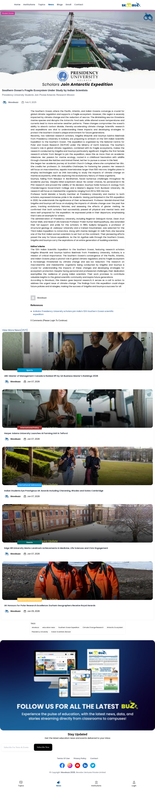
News (51, 4)
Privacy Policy (80, 758)
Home (17, 4)
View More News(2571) (15, 330)
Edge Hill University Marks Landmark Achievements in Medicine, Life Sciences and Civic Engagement (56, 548)
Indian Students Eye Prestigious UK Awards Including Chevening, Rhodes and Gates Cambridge (53, 490)
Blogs (60, 4)
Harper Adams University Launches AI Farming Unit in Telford (36, 433)
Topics (41, 4)
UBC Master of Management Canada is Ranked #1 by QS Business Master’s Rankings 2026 (51, 375)
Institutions (29, 4)
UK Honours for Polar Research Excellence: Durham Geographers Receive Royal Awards (49, 605)
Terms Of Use (63, 758)
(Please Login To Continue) (55, 320)
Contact (78, 4)
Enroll (68, 4)
